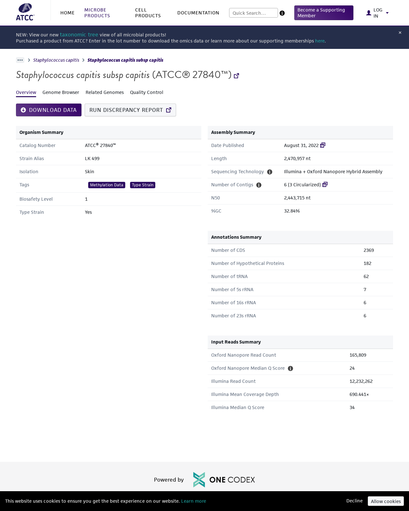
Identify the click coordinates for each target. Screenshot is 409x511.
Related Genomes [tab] (105, 92)
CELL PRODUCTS (148, 13)
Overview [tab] (26, 92)
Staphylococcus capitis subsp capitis (125, 60)
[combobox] (253, 13)
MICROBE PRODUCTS (97, 13)
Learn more (193, 501)
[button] (323, 12)
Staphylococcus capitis (56, 60)
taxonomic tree (79, 34)
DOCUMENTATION (198, 13)
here (320, 41)
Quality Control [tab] (146, 92)
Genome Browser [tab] (60, 92)
